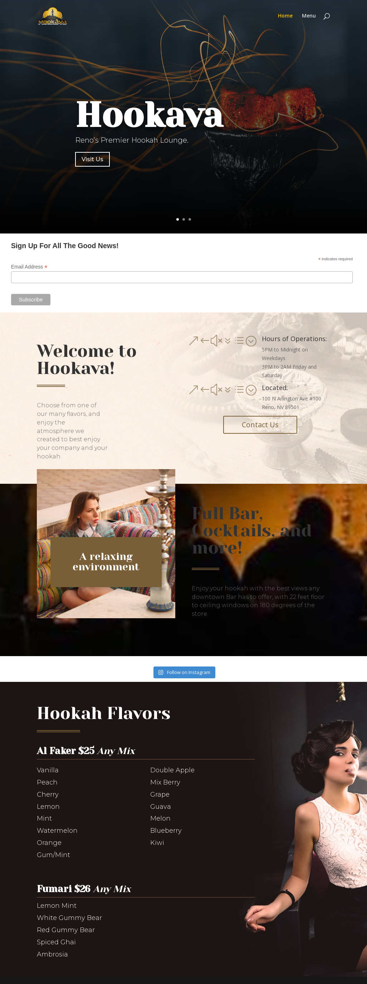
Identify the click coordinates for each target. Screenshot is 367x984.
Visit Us (92, 159)
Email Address (29, 267)
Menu (309, 16)
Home (285, 16)
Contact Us (260, 424)
